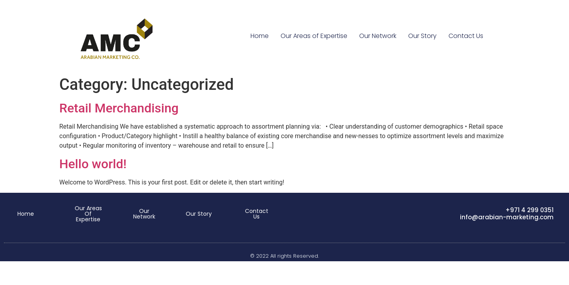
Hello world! (92, 163)
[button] (25, 213)
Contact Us (465, 35)
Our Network (377, 35)
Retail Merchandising (119, 108)
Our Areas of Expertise (314, 35)
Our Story (422, 35)
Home (260, 35)
